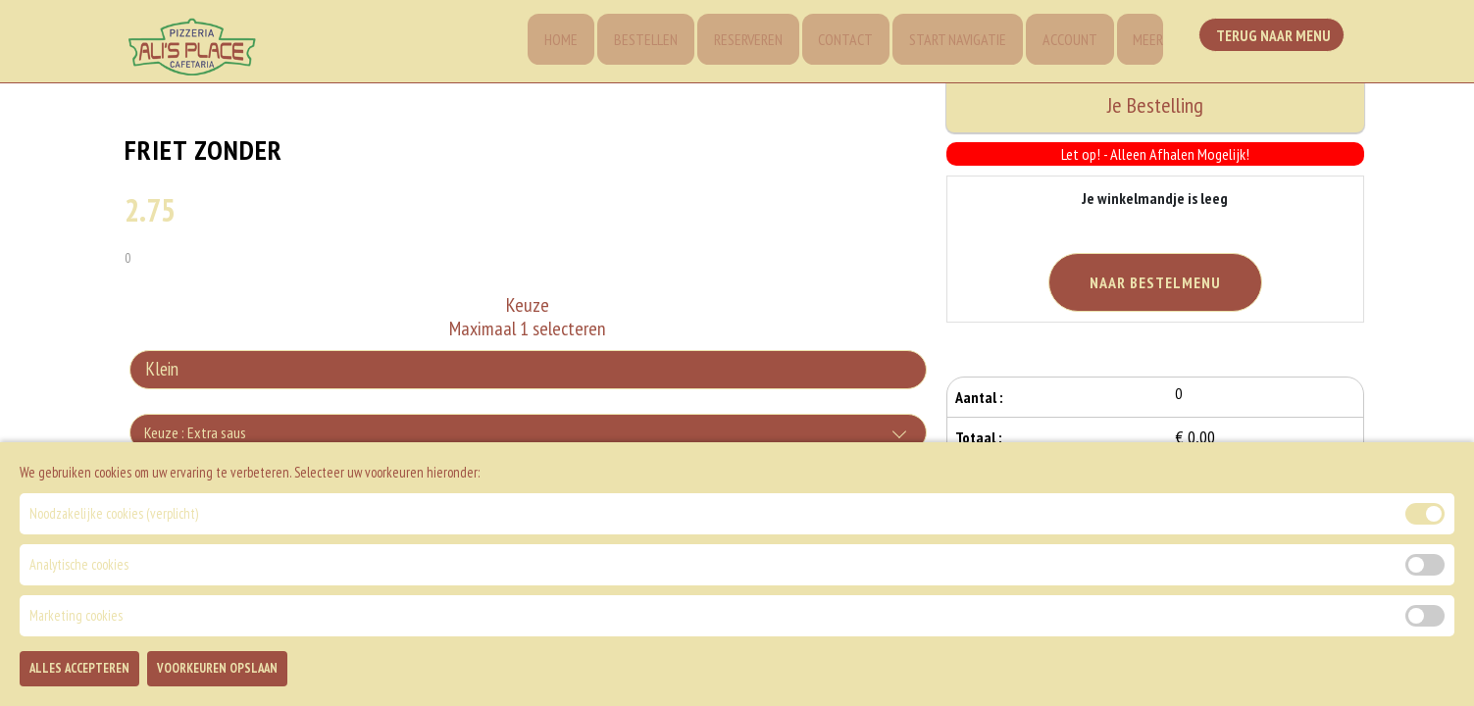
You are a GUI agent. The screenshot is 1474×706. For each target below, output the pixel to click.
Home (545, 41)
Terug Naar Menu (1275, 39)
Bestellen (632, 41)
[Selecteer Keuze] (527, 372)
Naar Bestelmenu (1155, 282)
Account (1065, 41)
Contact (836, 41)
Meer (1146, 41)
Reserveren (736, 41)
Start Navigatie (950, 41)
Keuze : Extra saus (195, 435)
